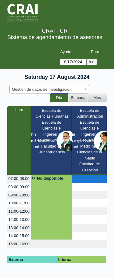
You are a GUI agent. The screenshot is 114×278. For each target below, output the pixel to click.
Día (59, 97)
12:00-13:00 (19, 219)
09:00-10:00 (19, 195)
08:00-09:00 (19, 187)
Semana (78, 97)
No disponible (50, 178)
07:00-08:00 (19, 178)
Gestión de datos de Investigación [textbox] (42, 89)
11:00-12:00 (19, 211)
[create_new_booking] (89, 179)
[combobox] (49, 89)
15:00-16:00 (19, 244)
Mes (97, 97)
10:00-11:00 (19, 203)
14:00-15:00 (19, 235)
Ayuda (65, 51)
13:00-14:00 (19, 227)
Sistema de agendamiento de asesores (54, 37)
